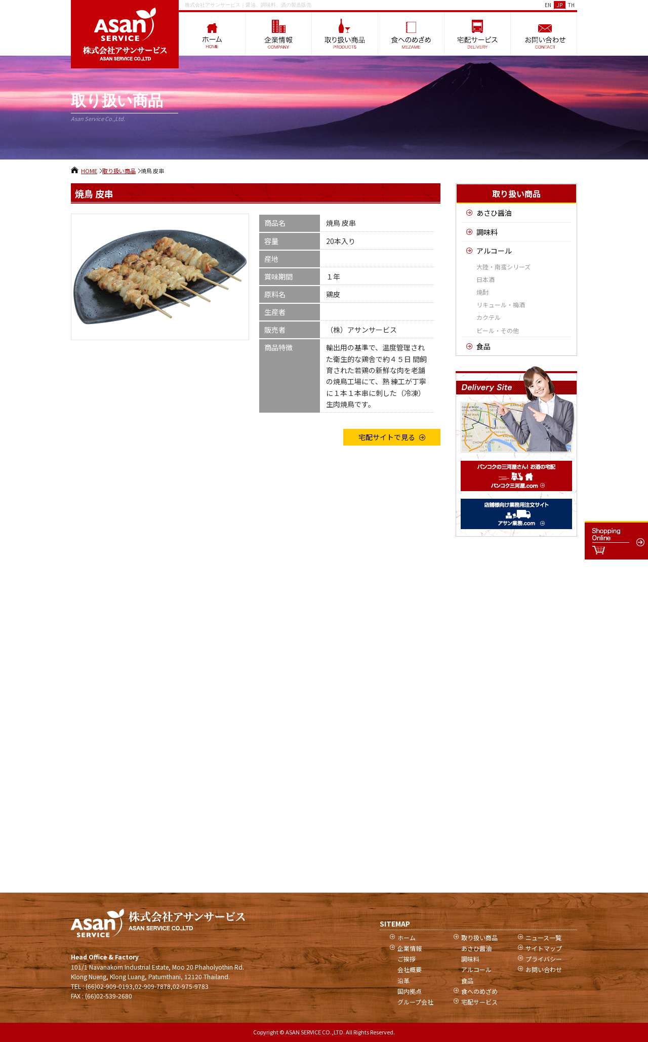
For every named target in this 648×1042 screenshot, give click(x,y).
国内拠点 (409, 991)
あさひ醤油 (494, 213)
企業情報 (409, 948)
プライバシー (543, 958)
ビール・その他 (497, 330)
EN (548, 5)
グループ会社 (415, 1001)
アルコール (494, 251)
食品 (483, 346)
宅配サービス (479, 1001)
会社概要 (409, 969)
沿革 (403, 980)
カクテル (488, 317)
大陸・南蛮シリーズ (503, 266)
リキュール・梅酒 (500, 304)
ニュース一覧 (543, 937)
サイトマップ (543, 948)
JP (559, 5)
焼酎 (482, 292)
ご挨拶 (406, 958)
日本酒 (485, 279)
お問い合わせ (543, 969)
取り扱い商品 (119, 171)
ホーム (406, 937)
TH (571, 5)
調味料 (487, 232)
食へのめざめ (479, 991)
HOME (89, 171)
